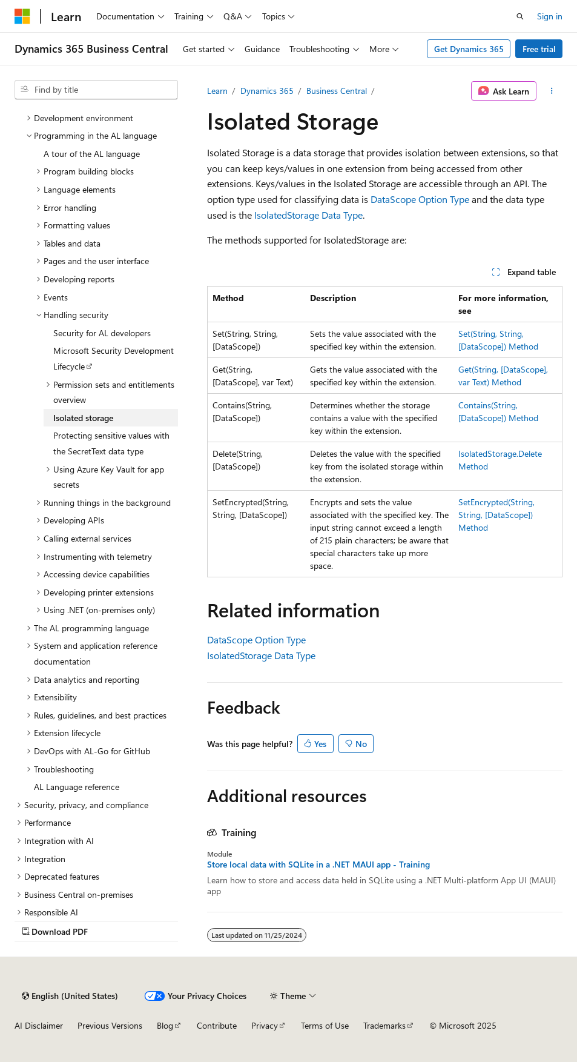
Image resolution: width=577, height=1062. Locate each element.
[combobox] (96, 89)
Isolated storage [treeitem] (83, 417)
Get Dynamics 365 (469, 49)
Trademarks (384, 1025)
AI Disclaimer (39, 1025)
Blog (165, 1025)
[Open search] (520, 16)
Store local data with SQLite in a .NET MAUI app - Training (318, 864)
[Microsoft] (22, 16)
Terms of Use (325, 1025)
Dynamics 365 (267, 90)
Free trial (539, 49)
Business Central (336, 90)
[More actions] (551, 91)
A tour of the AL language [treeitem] (92, 153)
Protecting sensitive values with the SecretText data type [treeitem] (111, 443)
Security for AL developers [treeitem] (102, 333)
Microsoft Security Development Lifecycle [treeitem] (113, 358)
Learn (217, 90)
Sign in (549, 16)
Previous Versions (109, 1025)
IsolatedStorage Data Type (308, 214)
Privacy (264, 1025)
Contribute (217, 1025)
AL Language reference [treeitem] (76, 786)
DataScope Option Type (420, 199)
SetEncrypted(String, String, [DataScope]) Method (496, 514)
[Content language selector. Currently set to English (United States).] (70, 996)
